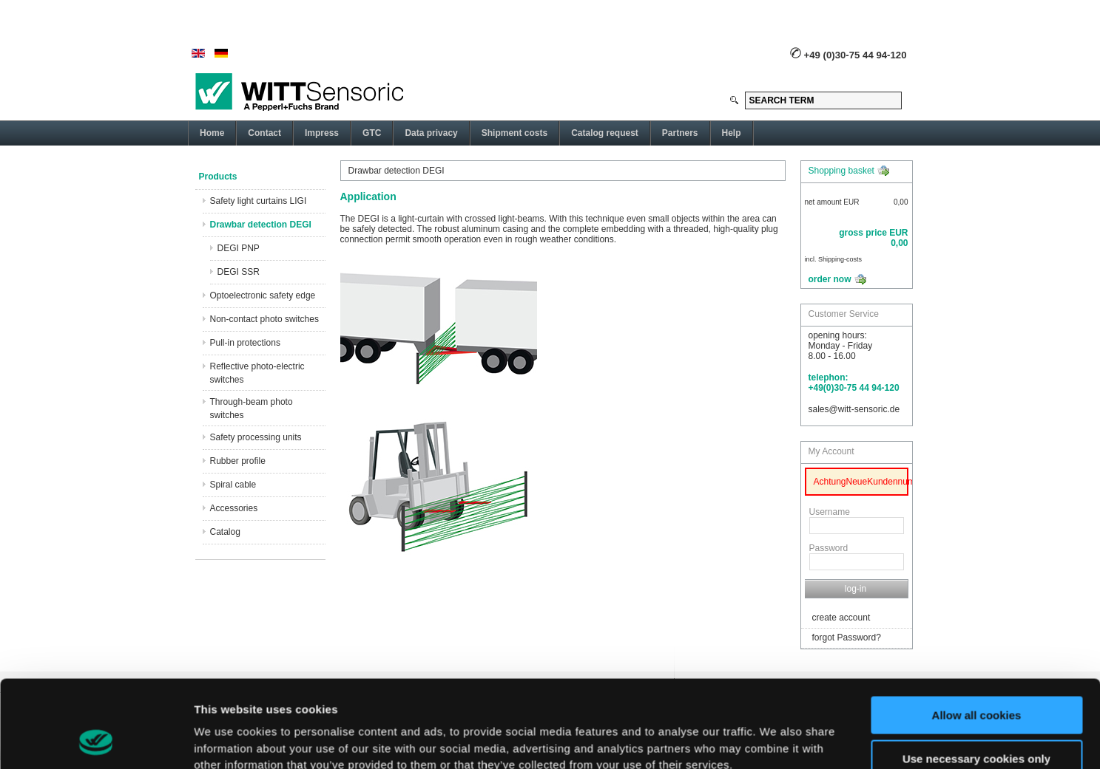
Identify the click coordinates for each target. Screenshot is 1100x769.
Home (212, 133)
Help (731, 133)
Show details (228, 740)
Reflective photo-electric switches (257, 373)
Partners (680, 133)
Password (828, 548)
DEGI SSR (238, 272)
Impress (322, 133)
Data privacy (431, 133)
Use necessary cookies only (976, 676)
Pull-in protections (245, 343)
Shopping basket (841, 170)
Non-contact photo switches (264, 319)
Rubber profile (238, 461)
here (527, 699)
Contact (264, 133)
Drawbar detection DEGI (260, 224)
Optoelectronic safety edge (263, 295)
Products (218, 176)
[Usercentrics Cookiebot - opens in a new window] (96, 740)
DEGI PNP (238, 248)
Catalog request (604, 133)
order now (830, 279)
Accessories (234, 508)
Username (829, 512)
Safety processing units (256, 437)
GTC (371, 133)
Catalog (225, 532)
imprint (618, 699)
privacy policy (436, 699)
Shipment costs (514, 133)
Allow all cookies (977, 633)
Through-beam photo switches (251, 408)
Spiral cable (233, 484)
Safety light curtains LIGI (258, 201)
